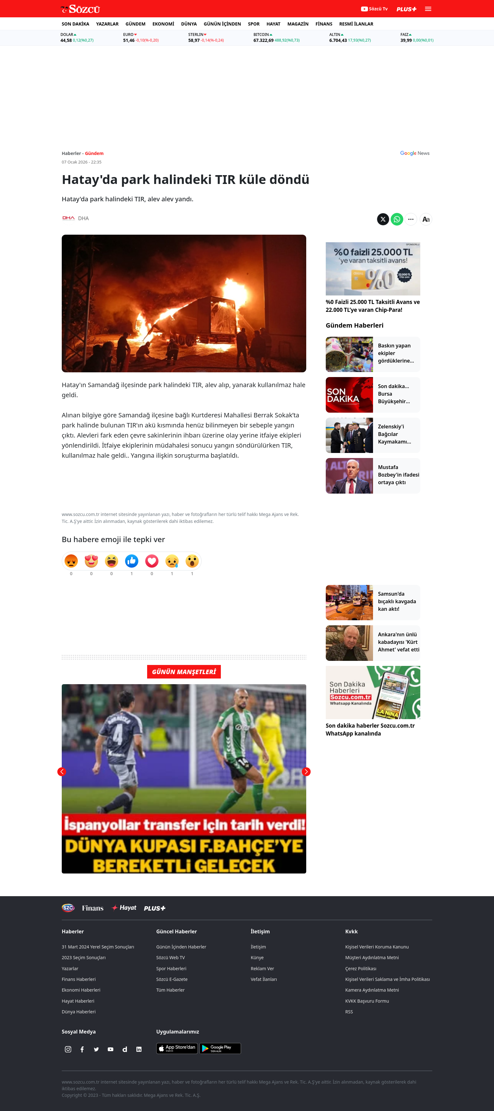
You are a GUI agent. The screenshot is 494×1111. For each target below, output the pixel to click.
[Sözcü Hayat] (123, 908)
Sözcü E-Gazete (171, 979)
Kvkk (351, 931)
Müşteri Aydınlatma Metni (372, 957)
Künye (257, 957)
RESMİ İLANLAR (356, 24)
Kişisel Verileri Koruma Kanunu (377, 947)
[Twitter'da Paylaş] (383, 219)
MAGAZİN (297, 24)
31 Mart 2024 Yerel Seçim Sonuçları (98, 947)
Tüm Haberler (170, 990)
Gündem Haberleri (354, 325)
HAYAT (273, 24)
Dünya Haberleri (79, 1012)
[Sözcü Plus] (154, 908)
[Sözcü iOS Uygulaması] (177, 1048)
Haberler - (72, 153)
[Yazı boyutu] (426, 219)
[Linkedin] (139, 1049)
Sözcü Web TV (170, 957)
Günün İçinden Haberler (181, 947)
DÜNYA (189, 24)
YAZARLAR (107, 24)
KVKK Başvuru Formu (367, 1001)
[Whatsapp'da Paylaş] (397, 219)
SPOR (254, 24)
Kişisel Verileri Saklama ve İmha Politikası (387, 979)
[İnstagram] (68, 1049)
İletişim (260, 931)
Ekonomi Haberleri (81, 990)
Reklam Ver (262, 968)
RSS (349, 1012)
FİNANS (324, 24)
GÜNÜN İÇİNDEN (222, 24)
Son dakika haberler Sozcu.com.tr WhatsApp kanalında (370, 729)
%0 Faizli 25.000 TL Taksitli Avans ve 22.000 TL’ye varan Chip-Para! (373, 306)
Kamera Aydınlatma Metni (372, 990)
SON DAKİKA (75, 24)
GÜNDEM (136, 24)
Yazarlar (70, 968)
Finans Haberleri (79, 979)
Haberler (73, 931)
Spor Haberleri (171, 968)
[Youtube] (110, 1049)
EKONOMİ (163, 24)
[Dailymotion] (124, 1049)
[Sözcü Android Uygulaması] (220, 1048)
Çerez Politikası (360, 968)
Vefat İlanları (264, 979)
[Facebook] (82, 1049)
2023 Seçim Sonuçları (84, 957)
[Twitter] (96, 1049)
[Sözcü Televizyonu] (68, 908)
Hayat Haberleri (78, 1001)
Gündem (94, 153)
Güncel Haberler (176, 931)
